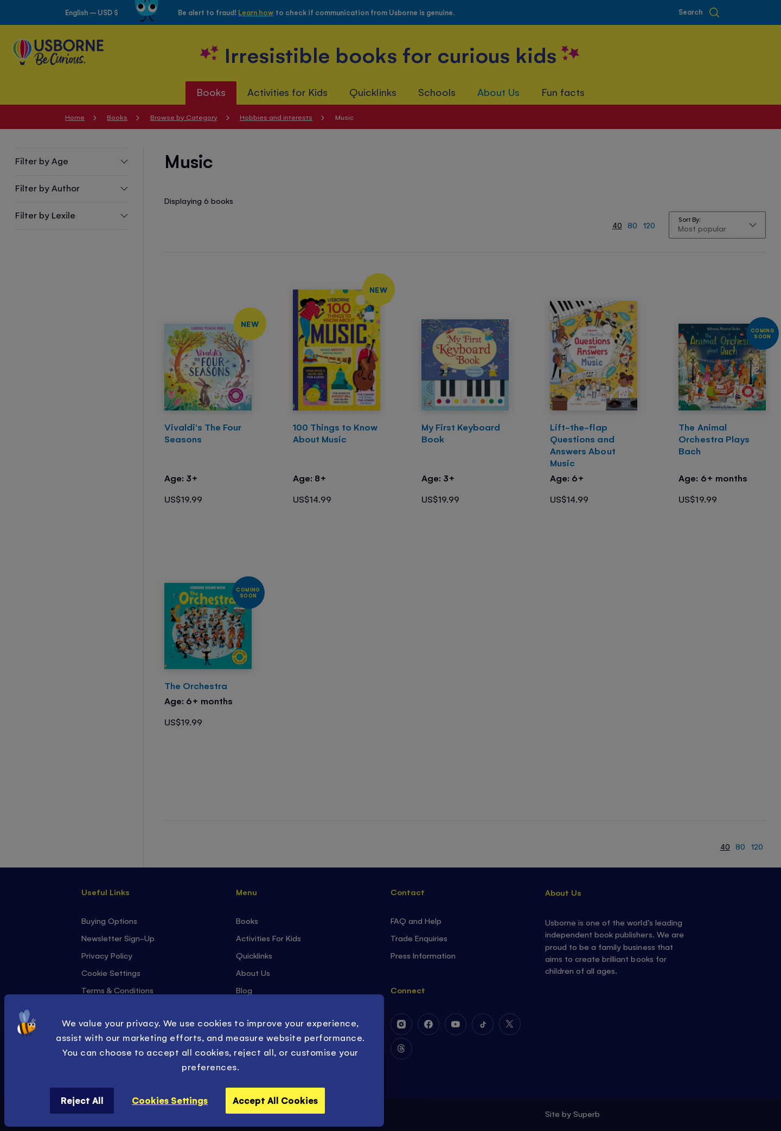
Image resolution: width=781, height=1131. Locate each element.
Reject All (82, 1100)
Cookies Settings (170, 1100)
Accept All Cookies (275, 1100)
